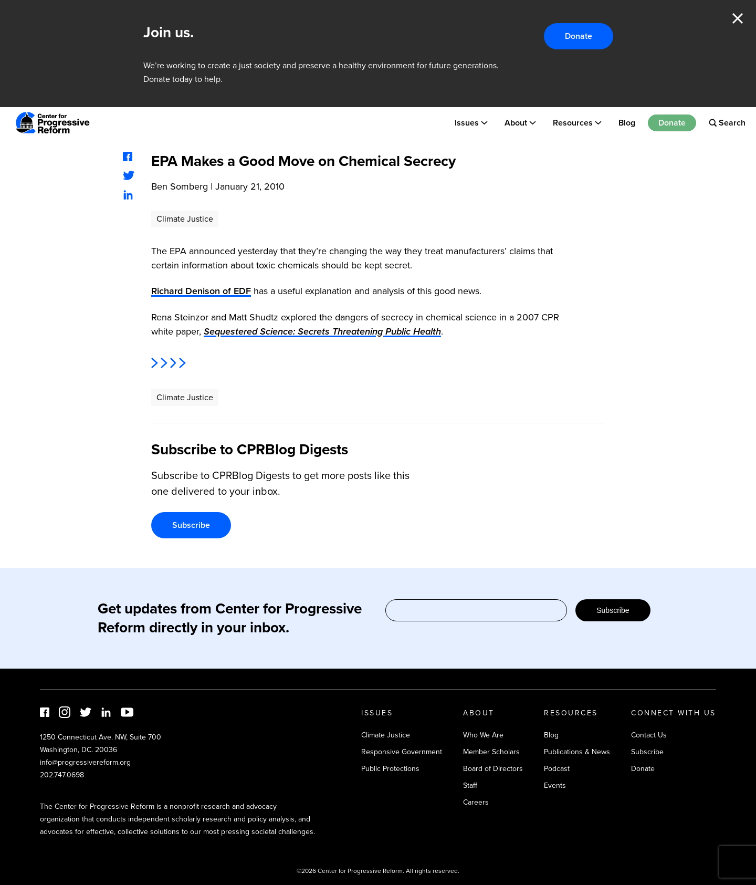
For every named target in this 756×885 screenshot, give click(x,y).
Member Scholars (491, 751)
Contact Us (649, 735)
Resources (573, 123)
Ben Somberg (179, 186)
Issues (467, 123)
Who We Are (483, 735)
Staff (470, 785)
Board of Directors (493, 768)
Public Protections (390, 768)
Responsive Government (401, 751)
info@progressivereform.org (85, 762)
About (516, 123)
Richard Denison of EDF (201, 291)
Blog (626, 123)
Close (737, 18)
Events (555, 785)
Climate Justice (184, 219)
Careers (476, 802)
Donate (578, 36)
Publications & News (577, 751)
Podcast (557, 768)
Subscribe (191, 525)
